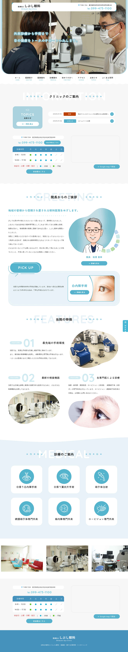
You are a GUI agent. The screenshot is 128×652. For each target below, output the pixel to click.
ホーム (17, 78)
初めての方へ (67, 78)
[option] (29, 558)
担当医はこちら (39, 171)
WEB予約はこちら (52, 142)
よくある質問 (107, 78)
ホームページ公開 (84, 121)
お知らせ (93, 78)
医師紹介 (29, 78)
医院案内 (41, 78)
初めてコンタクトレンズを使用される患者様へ (93, 114)
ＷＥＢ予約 (125, 326)
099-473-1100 (99, 8)
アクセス (81, 78)
